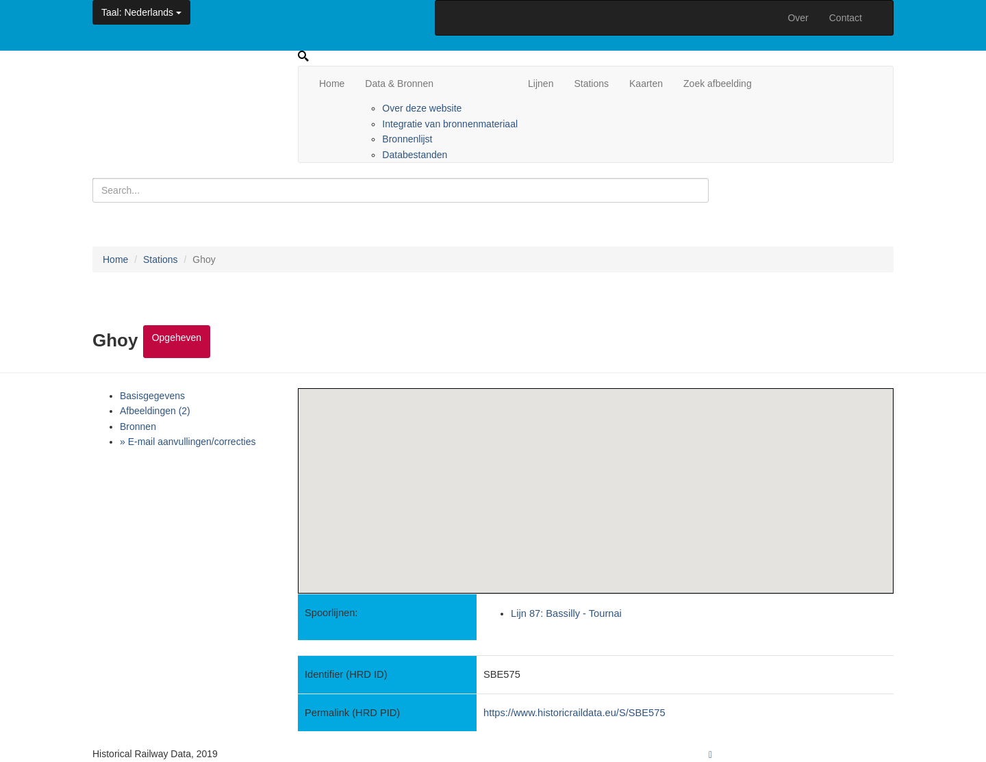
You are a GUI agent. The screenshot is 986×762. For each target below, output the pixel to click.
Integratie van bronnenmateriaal (450, 123)
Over (797, 17)
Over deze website (422, 108)
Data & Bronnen (399, 83)
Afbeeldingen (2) (155, 410)
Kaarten (646, 83)
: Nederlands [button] (141, 12)
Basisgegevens (152, 395)
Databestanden (414, 154)
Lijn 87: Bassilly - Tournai (566, 613)
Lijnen (540, 83)
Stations (591, 83)
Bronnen (138, 426)
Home (331, 83)
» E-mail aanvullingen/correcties (187, 441)
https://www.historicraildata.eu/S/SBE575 (574, 712)
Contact (845, 17)
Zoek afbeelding (717, 83)
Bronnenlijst (407, 139)
